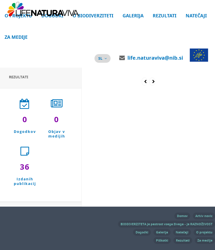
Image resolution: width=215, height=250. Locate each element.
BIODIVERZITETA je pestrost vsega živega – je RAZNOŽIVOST (166, 224)
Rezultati (164, 15)
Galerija (133, 15)
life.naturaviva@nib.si (155, 57)
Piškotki (162, 240)
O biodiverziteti (93, 15)
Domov (182, 216)
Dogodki (142, 232)
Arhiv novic (203, 216)
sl (100, 58)
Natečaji (196, 15)
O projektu (204, 232)
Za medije (16, 37)
